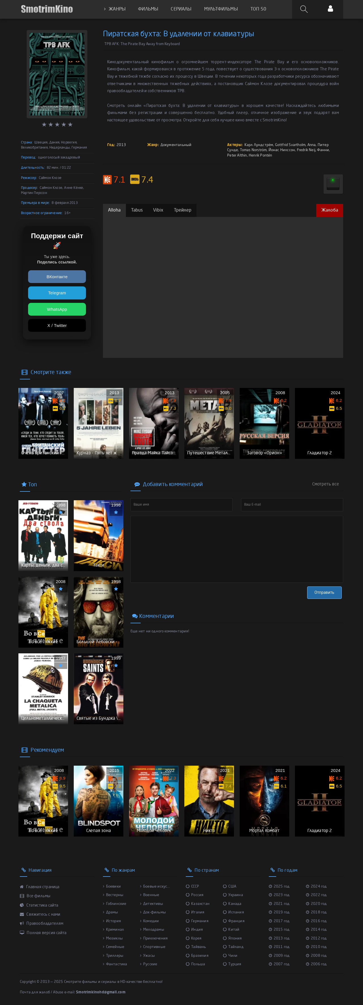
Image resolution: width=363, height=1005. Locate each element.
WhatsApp (57, 309)
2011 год (279, 947)
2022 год (316, 895)
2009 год (279, 956)
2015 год (279, 930)
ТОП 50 (258, 9)
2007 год (279, 964)
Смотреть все (325, 484)
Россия (194, 895)
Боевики (112, 886)
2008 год (316, 956)
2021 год (279, 904)
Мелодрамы (152, 930)
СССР (192, 886)
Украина (233, 895)
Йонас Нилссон (282, 150)
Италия (195, 912)
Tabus (137, 210)
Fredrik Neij (306, 150)
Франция (233, 921)
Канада (232, 904)
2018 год (316, 912)
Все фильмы (35, 896)
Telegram (57, 292)
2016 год (316, 921)
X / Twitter (57, 325)
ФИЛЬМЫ (148, 9)
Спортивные (152, 947)
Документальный (176, 145)
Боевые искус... (155, 886)
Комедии (149, 921)
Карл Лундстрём (258, 145)
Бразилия (197, 956)
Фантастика (115, 964)
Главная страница (40, 887)
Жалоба (329, 210)
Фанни (323, 150)
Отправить (324, 593)
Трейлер (182, 210)
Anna (311, 145)
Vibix (158, 210)
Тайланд (233, 947)
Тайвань (196, 947)
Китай (231, 930)
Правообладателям (42, 924)
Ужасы (147, 956)
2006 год (316, 964)
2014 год (316, 930)
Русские (148, 964)
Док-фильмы (153, 912)
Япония (232, 938)
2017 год (279, 921)
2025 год (279, 886)
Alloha (114, 210)
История (112, 921)
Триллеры (113, 956)
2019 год (279, 912)
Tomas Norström (253, 150)
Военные (149, 895)
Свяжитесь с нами (40, 915)
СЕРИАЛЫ (181, 9)
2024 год (316, 886)
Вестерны (113, 895)
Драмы (110, 912)
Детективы (151, 904)
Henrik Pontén (260, 155)
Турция (232, 964)
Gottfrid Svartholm (290, 145)
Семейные (113, 947)
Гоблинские (114, 904)
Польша (195, 964)
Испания (233, 912)
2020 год (316, 904)
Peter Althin (237, 155)
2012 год (316, 938)
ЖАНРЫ (115, 9)
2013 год (279, 938)
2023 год (279, 895)
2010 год (316, 947)
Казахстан (198, 904)
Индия (194, 930)
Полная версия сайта (43, 933)
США (229, 886)
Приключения (154, 938)
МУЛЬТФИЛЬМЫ (221, 9)
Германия (197, 921)
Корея (193, 938)
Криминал (113, 930)
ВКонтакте (57, 276)
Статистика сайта (39, 905)
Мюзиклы (113, 938)
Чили (230, 956)
